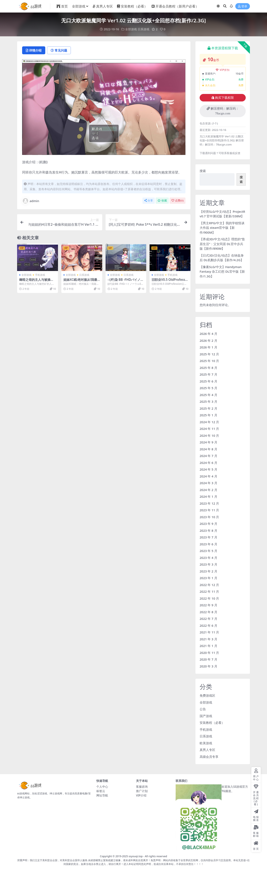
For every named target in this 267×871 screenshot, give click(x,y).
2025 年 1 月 (208, 415)
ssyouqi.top (135, 856)
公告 (203, 709)
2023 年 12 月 (209, 503)
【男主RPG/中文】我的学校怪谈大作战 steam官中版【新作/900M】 (222, 227)
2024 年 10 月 (209, 435)
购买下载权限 (223, 97)
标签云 (100, 791)
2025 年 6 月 (208, 381)
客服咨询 (142, 787)
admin (30, 200)
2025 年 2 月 (208, 408)
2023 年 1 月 (208, 578)
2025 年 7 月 (208, 374)
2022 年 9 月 (208, 605)
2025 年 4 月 (208, 395)
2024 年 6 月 (208, 463)
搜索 (203, 171)
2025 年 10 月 (209, 361)
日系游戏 (143, 29)
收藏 (162, 200)
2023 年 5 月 (208, 551)
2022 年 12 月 (209, 585)
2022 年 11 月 (209, 591)
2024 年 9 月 (208, 442)
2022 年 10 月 (209, 598)
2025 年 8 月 (208, 368)
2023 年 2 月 (208, 571)
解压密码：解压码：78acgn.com (223, 111)
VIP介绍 (141, 795)
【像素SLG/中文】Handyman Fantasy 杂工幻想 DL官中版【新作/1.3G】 (222, 271)
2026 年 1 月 (208, 347)
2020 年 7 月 (208, 659)
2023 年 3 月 (208, 564)
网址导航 (102, 795)
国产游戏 (206, 716)
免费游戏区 (207, 695)
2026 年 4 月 (208, 334)
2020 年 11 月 (209, 653)
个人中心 (102, 787)
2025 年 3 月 (208, 401)
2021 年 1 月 (208, 646)
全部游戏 (131, 29)
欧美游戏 (206, 743)
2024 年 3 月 (208, 483)
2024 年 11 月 (209, 429)
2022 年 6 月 (208, 625)
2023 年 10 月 (209, 517)
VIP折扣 (223, 70)
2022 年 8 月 (208, 612)
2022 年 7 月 (208, 619)
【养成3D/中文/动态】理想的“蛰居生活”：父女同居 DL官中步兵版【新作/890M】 (222, 244)
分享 (148, 200)
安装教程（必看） (212, 722)
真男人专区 (207, 750)
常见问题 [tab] (59, 50)
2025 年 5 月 (208, 388)
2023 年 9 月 (208, 524)
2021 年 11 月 (209, 632)
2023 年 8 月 (208, 530)
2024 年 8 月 (208, 449)
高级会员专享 (209, 757)
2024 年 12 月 (209, 422)
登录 (242, 6)
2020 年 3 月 (208, 666)
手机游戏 (40, 275)
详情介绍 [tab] (34, 50)
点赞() (177, 200)
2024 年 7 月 (208, 456)
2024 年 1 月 (208, 496)
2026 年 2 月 (208, 340)
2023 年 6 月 (208, 544)
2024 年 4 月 (208, 476)
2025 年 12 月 (209, 354)
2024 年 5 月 (208, 469)
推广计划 (142, 791)
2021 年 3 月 (208, 639)
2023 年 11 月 (209, 510)
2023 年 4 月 (208, 558)
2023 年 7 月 (208, 537)
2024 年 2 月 (208, 490)
